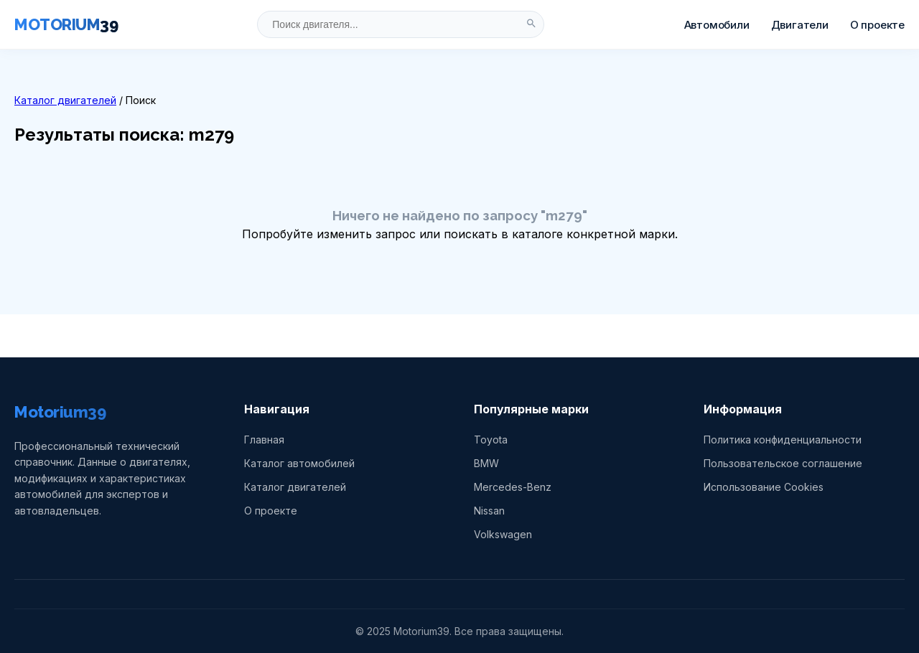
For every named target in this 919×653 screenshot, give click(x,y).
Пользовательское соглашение (783, 463)
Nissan (489, 510)
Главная (264, 439)
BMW (486, 463)
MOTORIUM (66, 24)
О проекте (877, 25)
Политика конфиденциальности (783, 439)
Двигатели (800, 25)
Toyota (491, 439)
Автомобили (717, 25)
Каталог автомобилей (299, 463)
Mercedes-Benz (512, 487)
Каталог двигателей (65, 100)
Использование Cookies (764, 487)
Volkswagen (503, 534)
